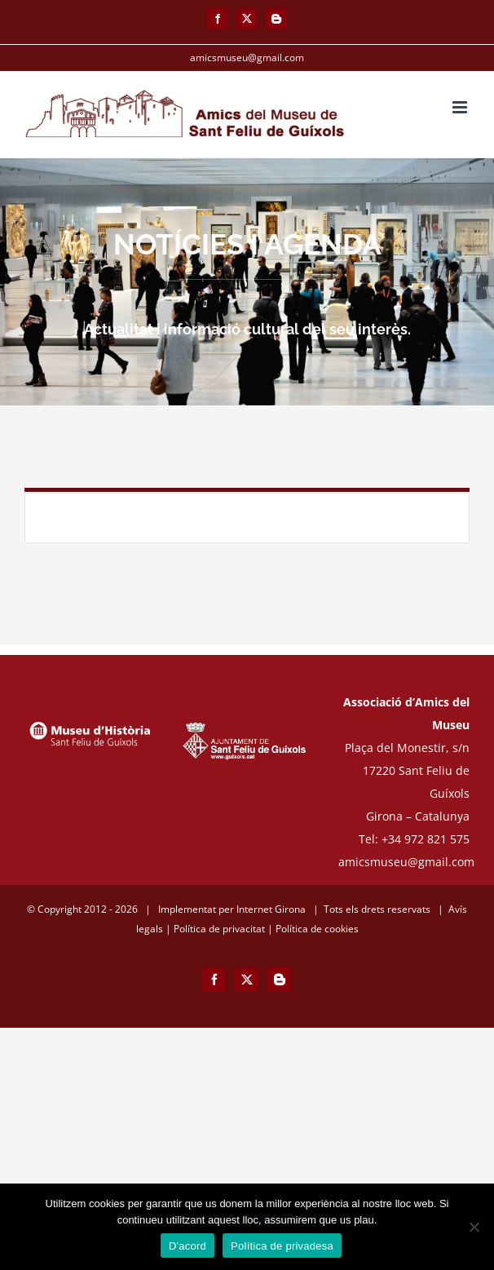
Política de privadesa (282, 1246)
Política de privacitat (219, 929)
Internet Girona (271, 909)
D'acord (187, 1246)
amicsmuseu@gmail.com (247, 57)
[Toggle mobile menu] (461, 107)
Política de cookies (317, 929)
